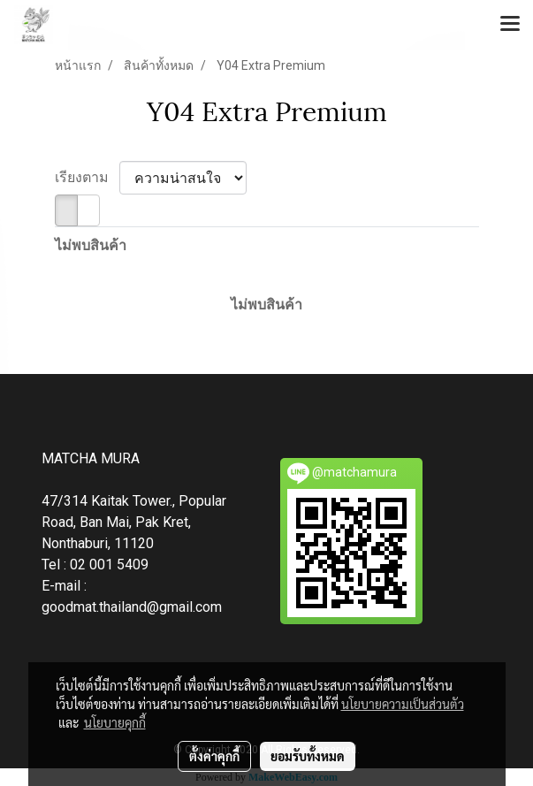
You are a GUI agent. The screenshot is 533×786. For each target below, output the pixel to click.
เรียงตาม (87, 177)
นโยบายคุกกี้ (115, 722)
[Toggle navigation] (510, 24)
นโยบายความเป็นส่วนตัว (402, 704)
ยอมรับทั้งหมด (307, 756)
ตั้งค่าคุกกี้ (214, 756)
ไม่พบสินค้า (90, 245)
